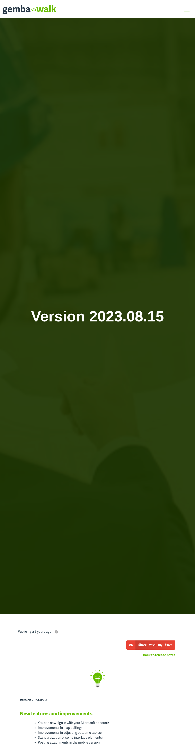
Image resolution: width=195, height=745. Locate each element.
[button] (150, 645)
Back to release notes (159, 655)
